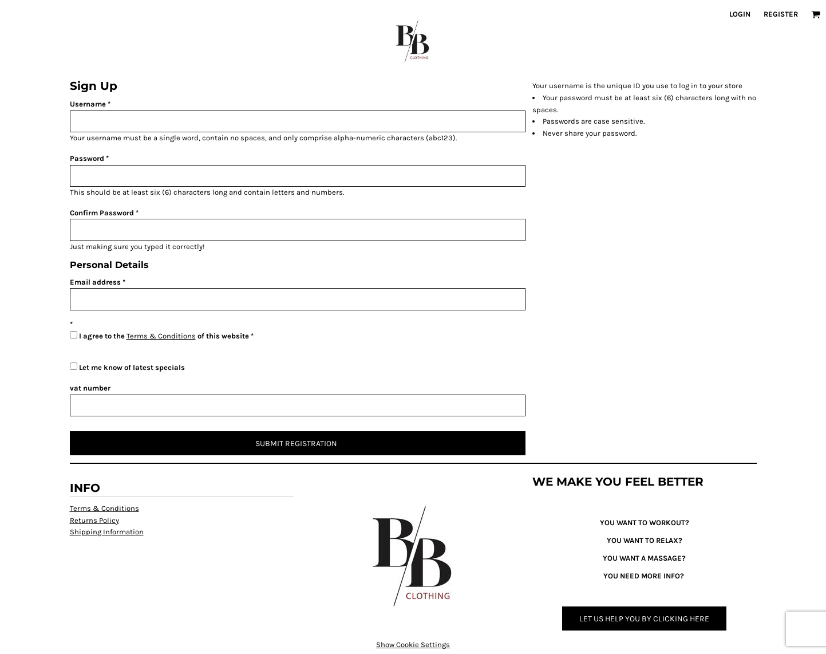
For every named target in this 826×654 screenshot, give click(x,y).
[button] (815, 14)
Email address (95, 282)
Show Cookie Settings (413, 644)
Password (87, 158)
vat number (90, 388)
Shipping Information (107, 531)
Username (88, 104)
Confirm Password (102, 212)
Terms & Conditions (161, 336)
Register (781, 14)
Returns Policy (94, 520)
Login (739, 14)
